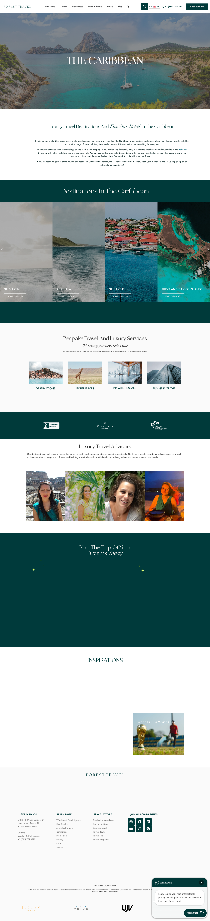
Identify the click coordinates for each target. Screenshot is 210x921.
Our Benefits (62, 824)
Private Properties (101, 839)
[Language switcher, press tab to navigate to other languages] (154, 7)
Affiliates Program (64, 828)
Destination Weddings (103, 820)
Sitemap (60, 847)
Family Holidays (100, 824)
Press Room (61, 835)
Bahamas (183, 149)
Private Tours (99, 831)
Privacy (59, 839)
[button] (1, 249)
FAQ (58, 843)
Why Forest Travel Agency (68, 820)
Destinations (46, 389)
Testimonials (61, 831)
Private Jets (98, 835)
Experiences (85, 389)
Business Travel (164, 389)
